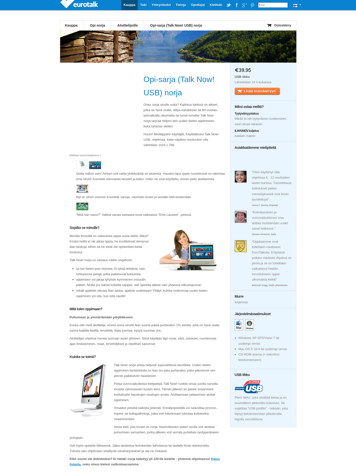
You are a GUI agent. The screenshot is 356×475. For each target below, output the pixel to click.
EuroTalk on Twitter (229, 5)
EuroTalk (79, 5)
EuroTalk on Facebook (236, 5)
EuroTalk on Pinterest (252, 5)
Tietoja (181, 5)
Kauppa (130, 5)
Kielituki (216, 5)
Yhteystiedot (161, 5)
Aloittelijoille (127, 25)
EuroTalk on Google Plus (244, 5)
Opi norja (97, 25)
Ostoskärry (282, 25)
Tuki (143, 5)
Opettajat (198, 5)
